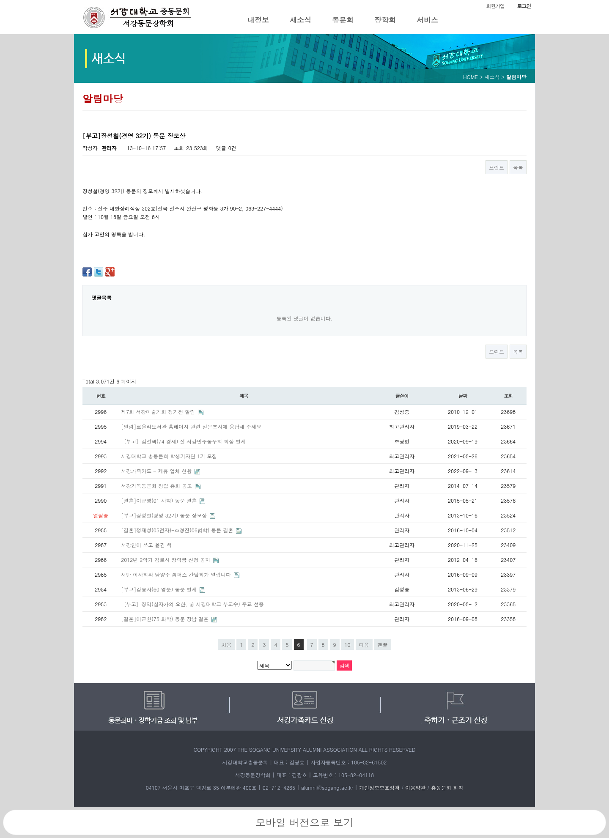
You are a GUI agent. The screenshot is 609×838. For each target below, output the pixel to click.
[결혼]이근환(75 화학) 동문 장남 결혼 (165, 618)
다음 (364, 644)
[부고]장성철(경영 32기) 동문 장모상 (164, 515)
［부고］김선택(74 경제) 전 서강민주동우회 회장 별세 (183, 441)
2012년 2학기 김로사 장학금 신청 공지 (166, 559)
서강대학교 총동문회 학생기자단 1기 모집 (169, 456)
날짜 (462, 395)
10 (348, 644)
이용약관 (415, 787)
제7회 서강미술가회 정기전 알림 (159, 411)
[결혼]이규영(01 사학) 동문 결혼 (159, 500)
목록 (518, 167)
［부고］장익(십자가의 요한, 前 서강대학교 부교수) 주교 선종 (192, 604)
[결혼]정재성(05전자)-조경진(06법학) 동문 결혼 (178, 530)
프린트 (496, 167)
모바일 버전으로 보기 (304, 822)
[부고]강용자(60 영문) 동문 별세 (159, 589)
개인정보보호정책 (379, 787)
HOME (470, 76)
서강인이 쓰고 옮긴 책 (146, 544)
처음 (226, 644)
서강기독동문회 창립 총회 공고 (157, 485)
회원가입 (495, 5)
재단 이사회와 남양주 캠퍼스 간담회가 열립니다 (177, 574)
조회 (508, 395)
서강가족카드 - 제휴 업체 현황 (157, 470)
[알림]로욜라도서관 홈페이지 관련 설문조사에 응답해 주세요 (191, 426)
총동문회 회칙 (447, 787)
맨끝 (383, 644)
